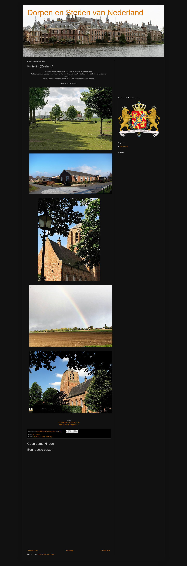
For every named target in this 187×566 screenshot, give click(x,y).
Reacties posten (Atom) (46, 554)
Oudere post (105, 550)
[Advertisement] (68, 528)
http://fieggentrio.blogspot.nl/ (69, 422)
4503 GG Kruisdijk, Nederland (43, 436)
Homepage (69, 550)
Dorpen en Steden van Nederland (85, 12)
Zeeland (37, 434)
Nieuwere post (33, 550)
